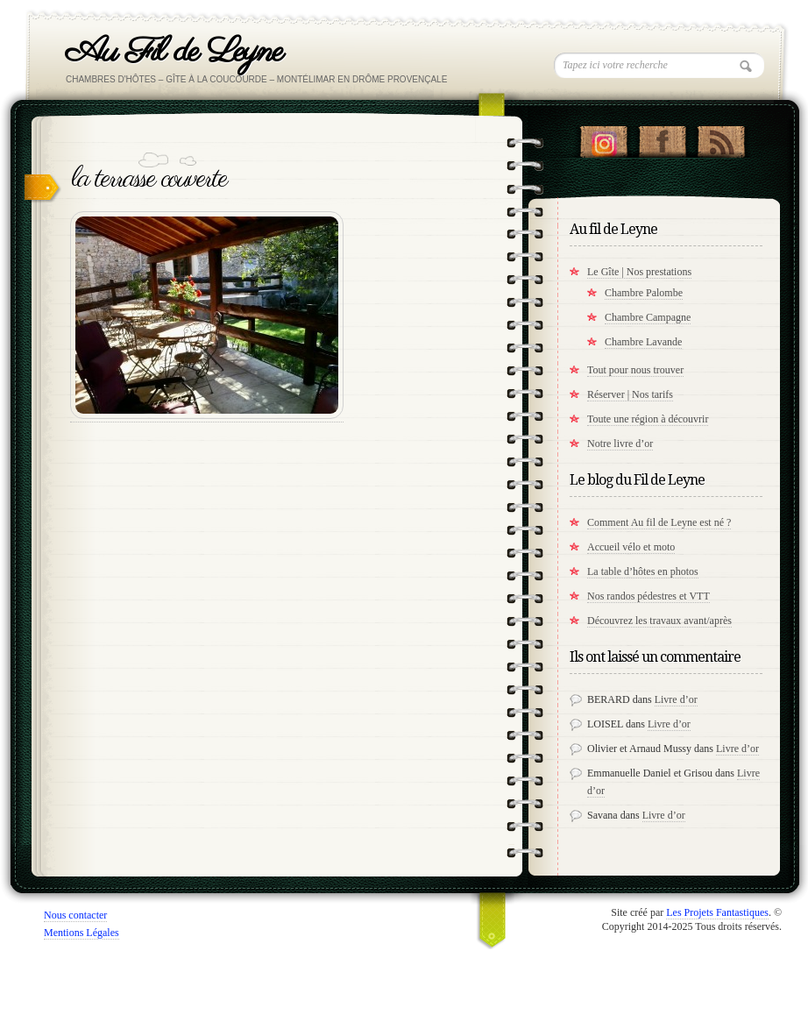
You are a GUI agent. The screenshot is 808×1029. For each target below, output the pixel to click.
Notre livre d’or (620, 443)
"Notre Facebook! (662, 137)
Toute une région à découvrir (647, 419)
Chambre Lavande (643, 342)
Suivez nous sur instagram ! (603, 137)
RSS (720, 137)
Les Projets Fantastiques (717, 912)
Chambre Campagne (648, 317)
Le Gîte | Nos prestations (639, 272)
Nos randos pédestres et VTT (648, 596)
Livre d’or (676, 699)
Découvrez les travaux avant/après (659, 620)
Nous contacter (75, 915)
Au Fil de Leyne (174, 52)
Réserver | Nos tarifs (630, 394)
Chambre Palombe (644, 293)
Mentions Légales (81, 932)
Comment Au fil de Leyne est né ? (659, 522)
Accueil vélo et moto (631, 547)
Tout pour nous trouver (635, 370)
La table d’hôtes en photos (642, 571)
